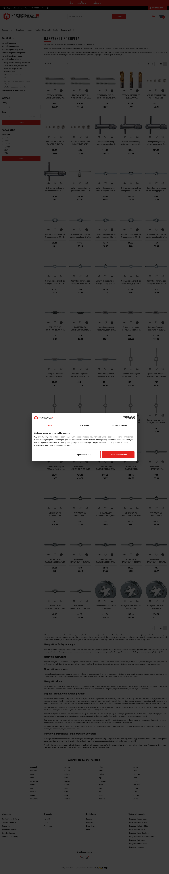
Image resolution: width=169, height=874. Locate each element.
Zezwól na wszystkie (118, 455)
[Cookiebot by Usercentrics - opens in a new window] (124, 418)
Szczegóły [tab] (84, 425)
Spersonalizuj (84, 455)
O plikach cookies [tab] (119, 425)
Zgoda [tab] (49, 425)
